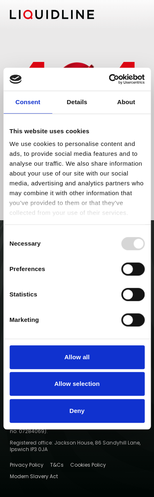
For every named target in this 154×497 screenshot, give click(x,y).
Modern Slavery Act (34, 476)
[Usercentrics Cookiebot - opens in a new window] (110, 79)
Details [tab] (77, 101)
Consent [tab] (27, 101)
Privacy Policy (27, 464)
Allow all (77, 356)
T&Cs (57, 464)
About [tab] (126, 101)
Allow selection (77, 383)
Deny (77, 410)
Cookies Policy (88, 464)
